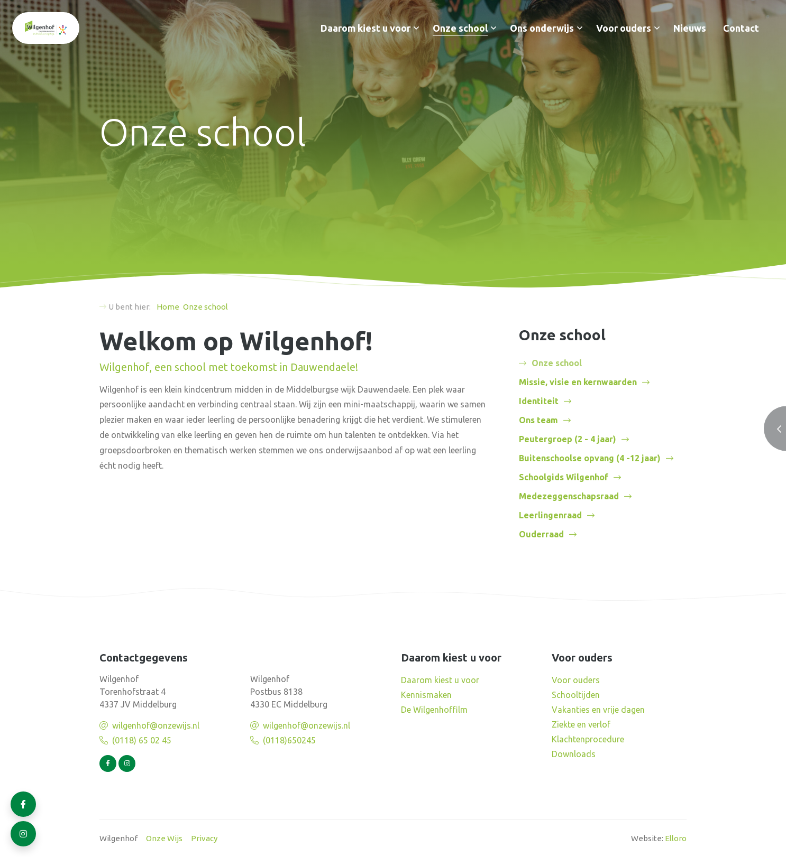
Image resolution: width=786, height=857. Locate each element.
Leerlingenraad (550, 515)
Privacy (204, 838)
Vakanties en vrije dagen (598, 709)
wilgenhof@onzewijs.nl (155, 725)
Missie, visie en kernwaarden (578, 382)
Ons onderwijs (542, 28)
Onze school (460, 28)
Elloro (676, 838)
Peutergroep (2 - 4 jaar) (567, 439)
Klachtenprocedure (588, 739)
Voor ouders (623, 28)
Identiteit (539, 401)
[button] (416, 28)
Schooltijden (576, 695)
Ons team (538, 420)
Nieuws (689, 28)
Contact (741, 28)
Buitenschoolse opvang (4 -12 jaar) (590, 458)
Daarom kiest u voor (365, 28)
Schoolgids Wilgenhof (563, 477)
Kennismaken (426, 695)
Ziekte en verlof (581, 724)
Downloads (574, 754)
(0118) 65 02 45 (141, 740)
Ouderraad (541, 534)
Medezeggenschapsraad (569, 496)
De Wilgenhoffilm (434, 709)
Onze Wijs (164, 838)
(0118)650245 (289, 740)
